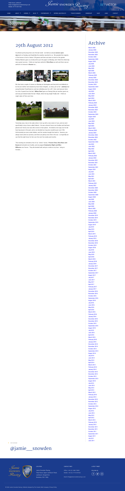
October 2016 (92, 296)
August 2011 (92, 436)
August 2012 (92, 408)
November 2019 (93, 218)
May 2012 (91, 415)
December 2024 (93, 80)
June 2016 (91, 305)
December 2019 (93, 215)
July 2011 (91, 438)
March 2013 (91, 392)
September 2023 (93, 114)
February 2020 (92, 211)
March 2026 (91, 48)
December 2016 (93, 291)
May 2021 (91, 176)
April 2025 (91, 71)
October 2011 (92, 431)
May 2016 (91, 307)
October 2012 (92, 404)
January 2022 (92, 158)
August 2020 (92, 197)
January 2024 (92, 105)
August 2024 (92, 89)
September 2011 (93, 434)
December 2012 (93, 399)
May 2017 (91, 282)
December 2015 (93, 319)
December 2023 (93, 107)
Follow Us (95, 470)
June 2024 (91, 94)
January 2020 (92, 213)
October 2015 (92, 323)
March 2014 (91, 365)
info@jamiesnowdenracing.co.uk (21, 5)
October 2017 (92, 271)
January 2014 (92, 369)
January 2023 (92, 133)
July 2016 (91, 303)
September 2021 (93, 167)
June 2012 (91, 413)
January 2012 (92, 425)
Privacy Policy (53, 487)
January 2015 (92, 342)
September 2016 (93, 298)
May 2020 (91, 204)
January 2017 (92, 289)
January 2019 (92, 238)
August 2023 (92, 117)
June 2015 (91, 333)
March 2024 (91, 100)
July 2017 (91, 277)
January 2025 (92, 78)
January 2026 (92, 50)
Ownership (88, 13)
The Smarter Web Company (41, 487)
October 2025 (92, 57)
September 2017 (93, 273)
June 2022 (91, 146)
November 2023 (93, 110)
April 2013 (91, 390)
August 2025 (92, 61)
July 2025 (91, 64)
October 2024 (92, 84)
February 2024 (92, 103)
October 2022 (92, 140)
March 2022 (91, 153)
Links (106, 13)
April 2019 (91, 231)
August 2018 (92, 248)
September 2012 (93, 406)
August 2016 (92, 300)
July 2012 (91, 411)
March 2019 (91, 234)
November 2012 (93, 402)
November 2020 (93, 190)
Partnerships (45, 13)
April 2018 (91, 257)
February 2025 (92, 75)
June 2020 (91, 202)
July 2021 (91, 172)
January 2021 (92, 186)
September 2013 (93, 379)
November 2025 (93, 55)
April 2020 (91, 206)
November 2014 (93, 346)
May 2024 (91, 96)
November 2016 (93, 294)
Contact (115, 13)
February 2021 (92, 183)
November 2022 (93, 137)
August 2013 (92, 381)
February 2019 (92, 236)
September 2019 (93, 222)
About (17, 13)
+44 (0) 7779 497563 (74, 473)
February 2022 (92, 156)
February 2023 (92, 130)
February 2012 (92, 422)
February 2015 (92, 340)
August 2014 (92, 353)
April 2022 (91, 151)
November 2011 (93, 429)
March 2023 (91, 128)
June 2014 (91, 358)
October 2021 (92, 165)
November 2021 (93, 163)
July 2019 (91, 227)
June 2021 (91, 174)
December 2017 (93, 266)
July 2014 (91, 356)
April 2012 (91, 418)
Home (8, 13)
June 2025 (91, 66)
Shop (98, 13)
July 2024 (91, 91)
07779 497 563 (17, 7)
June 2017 (91, 280)
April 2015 (91, 335)
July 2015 (91, 330)
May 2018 (91, 254)
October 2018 (92, 245)
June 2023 (91, 121)
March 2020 (91, 208)
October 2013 (92, 376)
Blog (34, 13)
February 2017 (92, 287)
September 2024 (93, 87)
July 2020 (91, 199)
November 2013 (93, 374)
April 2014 (91, 362)
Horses (26, 13)
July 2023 (91, 119)
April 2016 (91, 310)
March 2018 (91, 259)
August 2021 (92, 169)
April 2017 (91, 284)
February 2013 (92, 395)
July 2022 (91, 144)
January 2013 (92, 397)
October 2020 (92, 192)
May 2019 (91, 229)
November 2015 (93, 321)
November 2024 (93, 82)
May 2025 (91, 68)
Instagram (13, 443)
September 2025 (93, 59)
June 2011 (91, 441)
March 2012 (91, 420)
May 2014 (91, 360)
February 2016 (92, 314)
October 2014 (92, 349)
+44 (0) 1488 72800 (73, 470)
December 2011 (93, 427)
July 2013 (91, 383)
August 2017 (92, 275)
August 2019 (92, 225)
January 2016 (92, 317)
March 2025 (91, 73)
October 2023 (92, 112)
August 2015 (92, 328)
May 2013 (91, 388)
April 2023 (91, 126)
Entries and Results (60, 13)
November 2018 (93, 243)
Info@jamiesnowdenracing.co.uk (76, 477)
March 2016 (91, 312)
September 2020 (93, 195)
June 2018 (91, 252)
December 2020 (93, 188)
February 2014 (92, 367)
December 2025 (93, 52)
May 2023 (91, 123)
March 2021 (91, 181)
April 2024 (91, 98)
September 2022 (93, 142)
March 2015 (91, 337)
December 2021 (93, 160)
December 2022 (93, 135)
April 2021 (91, 179)
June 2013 (91, 385)
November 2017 (93, 268)
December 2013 (93, 372)
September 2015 (93, 326)
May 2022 (91, 149)
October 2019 (92, 220)
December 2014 (93, 344)
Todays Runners (76, 13)
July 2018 (91, 250)
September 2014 (93, 351)
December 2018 (93, 241)
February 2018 (92, 261)
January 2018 (92, 264)
